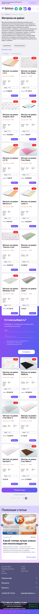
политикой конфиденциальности (14, 343)
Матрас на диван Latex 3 (28, 202)
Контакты (4, 573)
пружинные (7, 45)
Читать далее (31, 557)
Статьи (23, 566)
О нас (3, 571)
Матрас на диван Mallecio (28, 373)
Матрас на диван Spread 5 (10, 460)
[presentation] (2, 525)
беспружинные (20, 45)
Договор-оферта (6, 566)
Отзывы (23, 569)
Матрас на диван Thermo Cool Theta (10, 247)
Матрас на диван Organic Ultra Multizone (10, 116)
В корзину (14, 95)
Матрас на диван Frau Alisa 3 (10, 417)
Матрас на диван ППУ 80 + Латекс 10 (28, 418)
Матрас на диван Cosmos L (28, 246)
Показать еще (19, 490)
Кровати (5, 588)
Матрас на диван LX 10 (10, 159)
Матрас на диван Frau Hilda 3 (28, 460)
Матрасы (5, 583)
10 (23, 498)
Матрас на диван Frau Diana (28, 159)
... (20, 498)
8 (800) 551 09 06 (8, 593)
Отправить (26, 352)
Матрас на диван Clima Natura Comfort (10, 374)
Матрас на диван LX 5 (10, 72)
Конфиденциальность (8, 569)
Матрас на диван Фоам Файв (28, 115)
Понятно (33, 606)
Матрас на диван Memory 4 (10, 202)
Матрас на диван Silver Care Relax (28, 72)
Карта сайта (24, 571)
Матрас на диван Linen (28, 289)
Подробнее (33, 2)
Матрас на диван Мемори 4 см (10, 289)
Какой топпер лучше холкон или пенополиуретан (19, 542)
